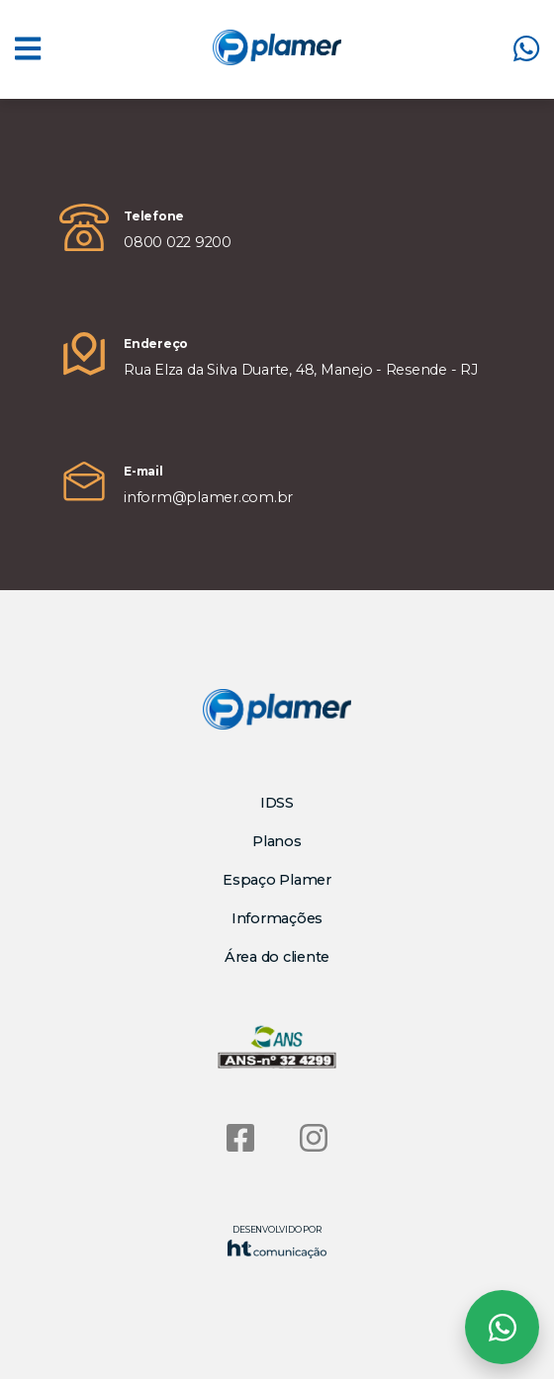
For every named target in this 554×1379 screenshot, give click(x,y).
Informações (277, 918)
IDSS (277, 803)
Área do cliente (277, 957)
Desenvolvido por (277, 1241)
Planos (277, 841)
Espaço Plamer (277, 880)
